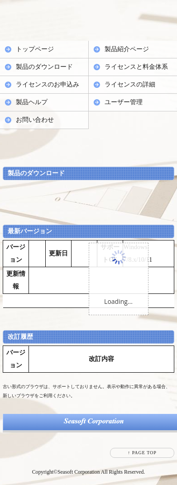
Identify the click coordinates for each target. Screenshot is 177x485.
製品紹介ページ (127, 49)
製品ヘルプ (32, 102)
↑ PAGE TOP (142, 452)
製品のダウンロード (44, 66)
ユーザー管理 (124, 102)
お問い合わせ (35, 119)
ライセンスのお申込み (47, 84)
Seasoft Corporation (78, 472)
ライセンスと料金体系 (136, 66)
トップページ (35, 49)
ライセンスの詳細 (130, 84)
